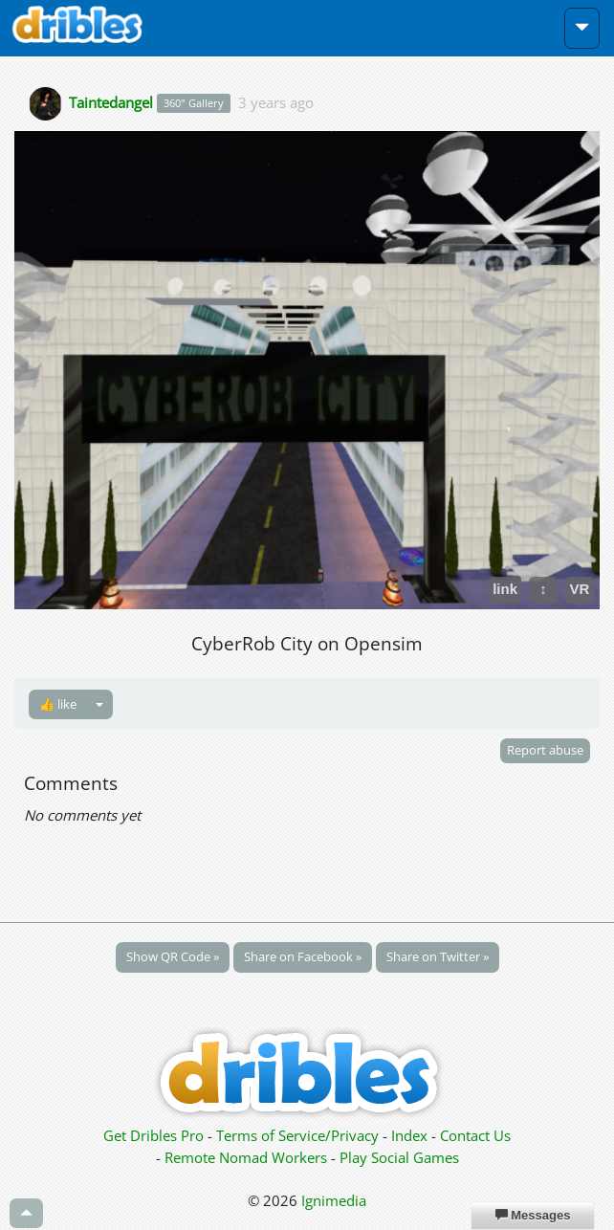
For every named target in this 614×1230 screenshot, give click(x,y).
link (505, 589)
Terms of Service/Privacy (297, 1135)
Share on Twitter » (437, 956)
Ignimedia (333, 1200)
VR (580, 589)
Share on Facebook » (303, 956)
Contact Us (475, 1135)
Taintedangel (111, 101)
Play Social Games (399, 1157)
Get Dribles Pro (155, 1135)
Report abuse (545, 749)
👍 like (58, 704)
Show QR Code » (172, 956)
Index (409, 1135)
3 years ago (276, 101)
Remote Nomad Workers (247, 1157)
